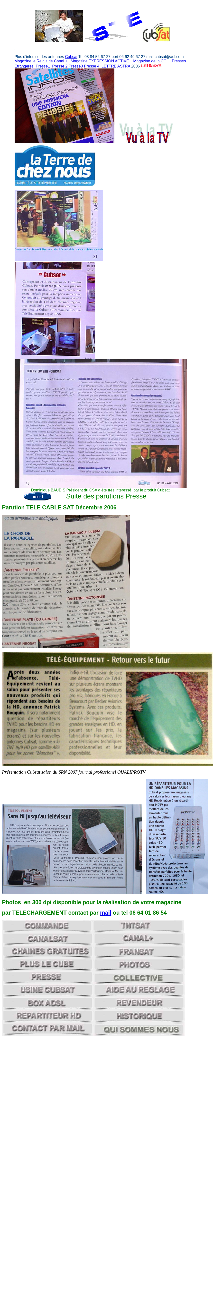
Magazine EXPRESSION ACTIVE (100, 61)
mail (105, 913)
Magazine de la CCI (150, 61)
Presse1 (43, 66)
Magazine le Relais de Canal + (41, 61)
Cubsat (71, 57)
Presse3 (76, 66)
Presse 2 (59, 66)
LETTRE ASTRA (116, 66)
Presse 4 (91, 66)
